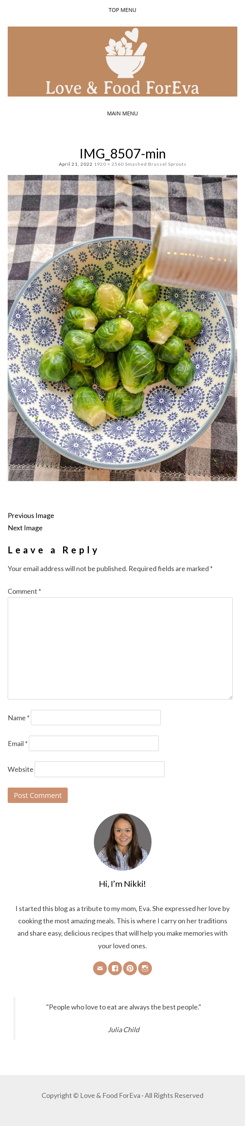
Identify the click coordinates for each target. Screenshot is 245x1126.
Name (19, 717)
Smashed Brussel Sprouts (156, 164)
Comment (24, 591)
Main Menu (122, 113)
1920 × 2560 (109, 164)
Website (20, 769)
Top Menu (123, 9)
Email (18, 743)
